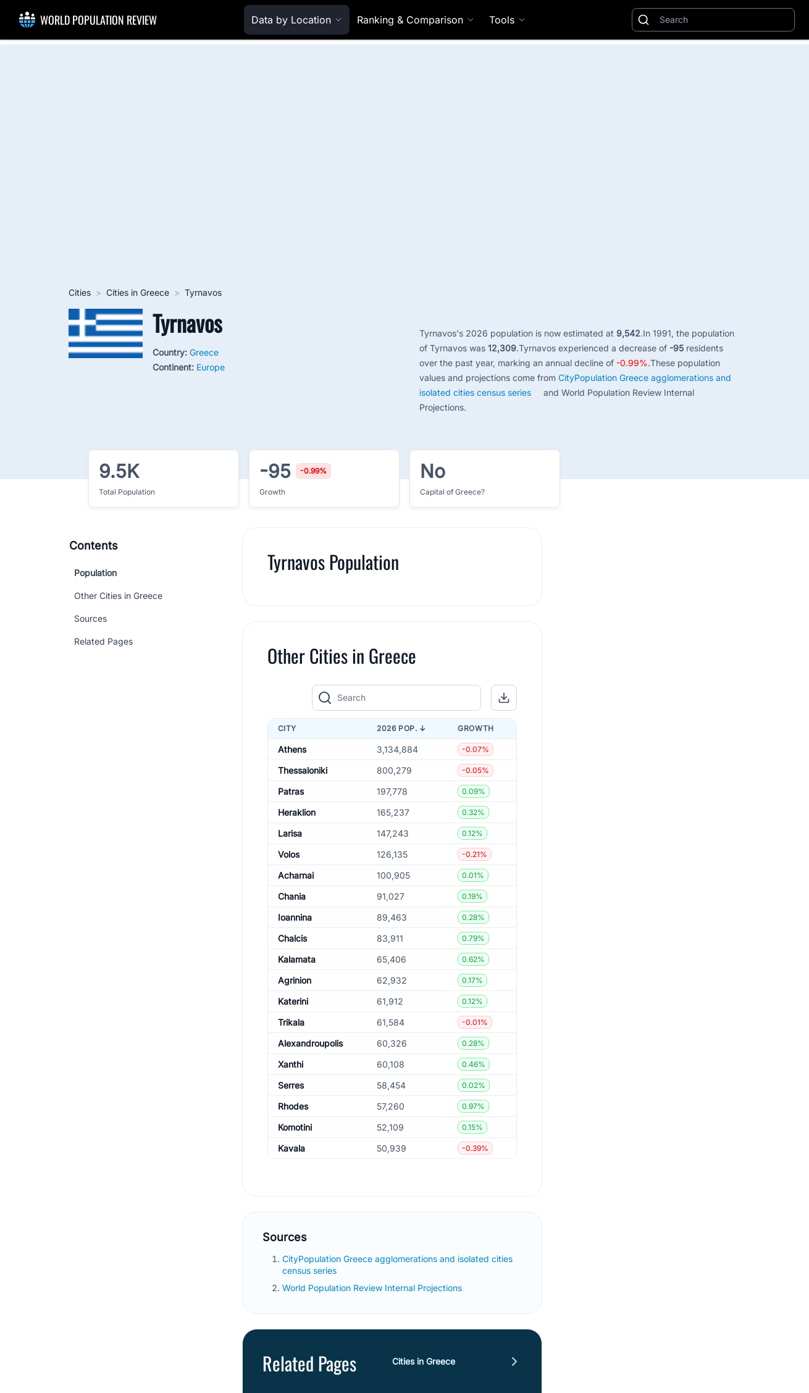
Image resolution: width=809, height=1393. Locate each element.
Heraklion (297, 812)
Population (95, 572)
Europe (210, 367)
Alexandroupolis (310, 1043)
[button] (504, 698)
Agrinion (294, 980)
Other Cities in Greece (118, 595)
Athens (292, 749)
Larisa (290, 833)
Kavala (291, 1148)
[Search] (724, 20)
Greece (204, 352)
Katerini (293, 1001)
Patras (291, 791)
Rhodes (293, 1106)
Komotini (295, 1127)
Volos (289, 854)
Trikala (291, 1022)
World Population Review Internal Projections (372, 1287)
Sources (90, 618)
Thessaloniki (302, 770)
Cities (80, 292)
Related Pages (103, 641)
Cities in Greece (137, 292)
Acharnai (296, 875)
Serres (291, 1085)
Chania (292, 896)
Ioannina (295, 917)
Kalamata (297, 959)
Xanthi (290, 1064)
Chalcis (292, 938)
